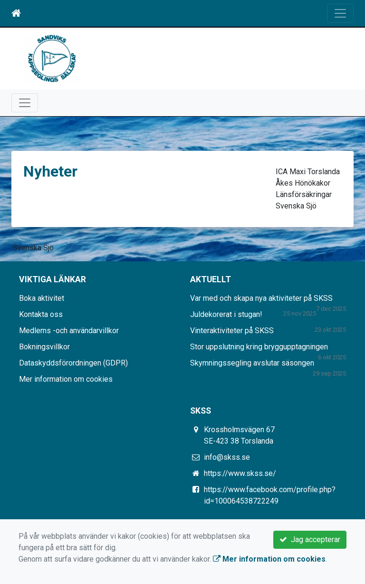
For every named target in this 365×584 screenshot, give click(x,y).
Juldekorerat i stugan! (226, 314)
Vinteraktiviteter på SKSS (232, 330)
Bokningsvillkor (44, 346)
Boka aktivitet (41, 298)
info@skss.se (227, 457)
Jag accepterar (309, 539)
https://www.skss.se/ (240, 473)
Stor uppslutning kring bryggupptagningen (259, 346)
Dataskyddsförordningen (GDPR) (73, 362)
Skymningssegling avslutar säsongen (252, 362)
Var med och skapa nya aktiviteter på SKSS (261, 298)
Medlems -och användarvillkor (69, 330)
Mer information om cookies (66, 379)
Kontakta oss (41, 314)
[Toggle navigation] (340, 13)
